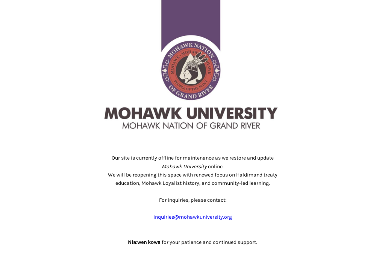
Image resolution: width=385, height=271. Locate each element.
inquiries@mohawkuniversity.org (192, 217)
